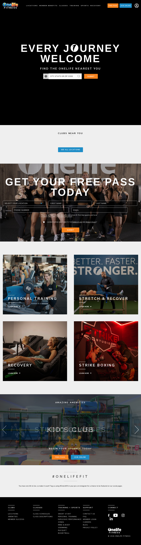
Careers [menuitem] (87, 522)
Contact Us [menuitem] (89, 514)
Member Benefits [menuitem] (48, 6)
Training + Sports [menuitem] (69, 508)
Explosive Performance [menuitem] (69, 519)
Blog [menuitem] (85, 525)
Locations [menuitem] (32, 6)
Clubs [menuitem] (11, 508)
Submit (90, 76)
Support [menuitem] (88, 508)
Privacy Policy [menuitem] (90, 528)
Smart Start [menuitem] (64, 514)
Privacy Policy (91, 222)
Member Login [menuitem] (89, 519)
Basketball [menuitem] (64, 533)
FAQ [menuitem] (84, 517)
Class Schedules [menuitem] (41, 514)
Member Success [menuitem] (16, 519)
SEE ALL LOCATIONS (70, 150)
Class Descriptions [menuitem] (43, 517)
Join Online (126, 6)
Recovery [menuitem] (95, 6)
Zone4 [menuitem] (61, 522)
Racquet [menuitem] (62, 530)
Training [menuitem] (74, 6)
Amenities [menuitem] (13, 517)
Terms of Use (77, 222)
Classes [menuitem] (63, 6)
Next (137, 429)
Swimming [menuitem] (63, 528)
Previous (4, 429)
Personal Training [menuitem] (67, 517)
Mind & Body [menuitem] (64, 525)
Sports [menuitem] (85, 6)
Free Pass (113, 6)
